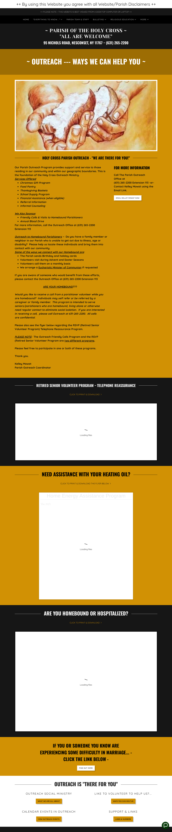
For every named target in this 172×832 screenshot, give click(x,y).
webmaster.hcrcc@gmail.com (100, 789)
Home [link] (26, 19)
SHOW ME (86, 766)
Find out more (86, 647)
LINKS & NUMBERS (123, 698)
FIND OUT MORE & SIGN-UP (135, 766)
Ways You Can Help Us (123, 680)
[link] (86, 37)
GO (36, 729)
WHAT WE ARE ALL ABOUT (49, 680)
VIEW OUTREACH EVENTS (49, 698)
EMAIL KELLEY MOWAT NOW (127, 198)
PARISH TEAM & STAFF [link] (78, 19)
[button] (47, 19)
